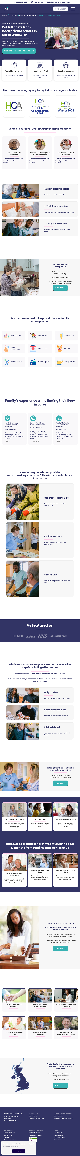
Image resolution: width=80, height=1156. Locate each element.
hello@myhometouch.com (58, 2)
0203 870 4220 (20, 2)
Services (7, 1137)
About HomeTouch (9, 1132)
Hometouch (6, 9)
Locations (13, 15)
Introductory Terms (59, 1137)
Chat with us (37, 2)
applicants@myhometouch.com (63, 1118)
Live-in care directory (10, 1140)
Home (4, 15)
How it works (8, 1135)
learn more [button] (14, 1146)
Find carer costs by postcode (19, 51)
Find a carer (60, 9)
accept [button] (19, 1151)
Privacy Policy (58, 1132)
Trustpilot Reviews (34, 1132)
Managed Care (58, 1135)
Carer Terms (57, 1140)
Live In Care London (28, 15)
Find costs (60, 288)
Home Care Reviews (35, 1135)
